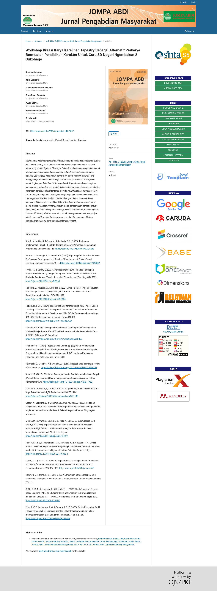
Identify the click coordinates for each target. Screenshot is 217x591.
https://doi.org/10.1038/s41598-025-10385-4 (47, 454)
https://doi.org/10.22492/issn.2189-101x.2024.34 (49, 321)
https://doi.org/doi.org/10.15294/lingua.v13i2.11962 (67, 382)
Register (184, 2)
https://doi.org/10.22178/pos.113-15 (43, 500)
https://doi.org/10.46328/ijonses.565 (76, 468)
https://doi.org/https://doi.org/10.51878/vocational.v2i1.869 (54, 339)
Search (189, 31)
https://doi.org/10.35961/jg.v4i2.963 (43, 281)
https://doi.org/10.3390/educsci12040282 (80, 263)
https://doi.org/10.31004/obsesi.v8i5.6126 (46, 299)
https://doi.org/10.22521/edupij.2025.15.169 (47, 436)
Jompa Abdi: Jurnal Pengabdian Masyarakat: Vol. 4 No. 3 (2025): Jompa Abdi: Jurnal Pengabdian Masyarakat (83, 544)
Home (28, 41)
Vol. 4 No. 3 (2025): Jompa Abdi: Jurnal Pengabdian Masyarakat (74, 41)
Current (24, 31)
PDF (115, 133)
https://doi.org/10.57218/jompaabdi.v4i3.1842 (52, 131)
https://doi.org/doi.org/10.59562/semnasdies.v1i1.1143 (52, 396)
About (49, 31)
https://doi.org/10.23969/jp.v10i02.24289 (74, 249)
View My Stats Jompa (173, 332)
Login (193, 2)
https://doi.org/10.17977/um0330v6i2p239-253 (48, 518)
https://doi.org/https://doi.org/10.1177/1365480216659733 (69, 367)
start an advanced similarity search (55, 551)
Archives (37, 31)
